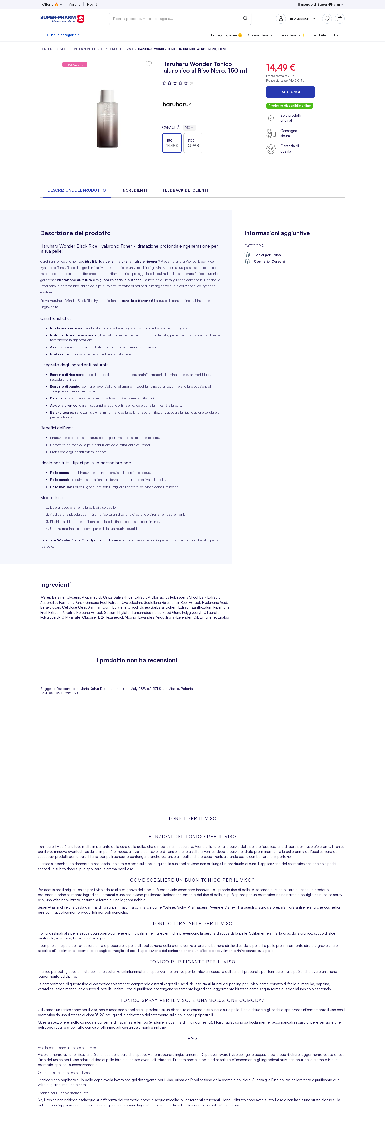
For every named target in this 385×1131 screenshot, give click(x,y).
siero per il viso (301, 846)
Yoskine (169, 907)
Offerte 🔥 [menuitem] (50, 4)
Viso (63, 49)
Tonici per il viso (121, 49)
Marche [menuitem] (74, 4)
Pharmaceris (198, 907)
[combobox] (180, 19)
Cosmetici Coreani (269, 261)
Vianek (229, 907)
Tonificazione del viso (88, 49)
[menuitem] (63, 34)
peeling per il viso (243, 984)
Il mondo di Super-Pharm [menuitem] (319, 4)
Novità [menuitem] (92, 4)
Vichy (181, 907)
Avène (215, 907)
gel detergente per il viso (152, 1080)
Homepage (47, 49)
